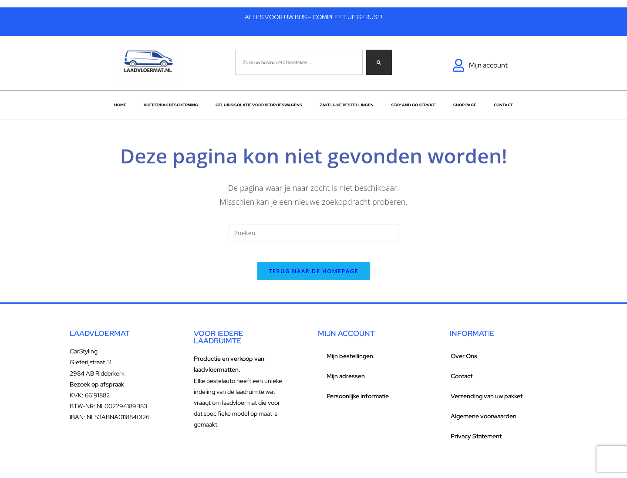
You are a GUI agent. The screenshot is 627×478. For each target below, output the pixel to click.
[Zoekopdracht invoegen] (313, 232)
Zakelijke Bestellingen (347, 105)
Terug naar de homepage (313, 277)
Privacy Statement (476, 442)
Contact (503, 105)
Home (120, 105)
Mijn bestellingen (350, 362)
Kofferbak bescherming (171, 105)
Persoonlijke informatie (358, 402)
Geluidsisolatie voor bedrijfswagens (259, 105)
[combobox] (299, 62)
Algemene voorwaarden (483, 422)
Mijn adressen (346, 382)
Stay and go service (413, 105)
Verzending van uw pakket (486, 402)
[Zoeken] (379, 62)
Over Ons (464, 362)
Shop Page (464, 105)
